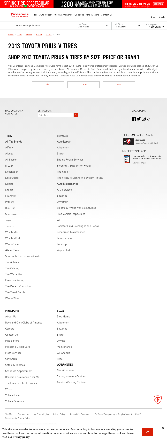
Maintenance (64, 347)
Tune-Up (62, 244)
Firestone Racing (14, 280)
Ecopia (9, 190)
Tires (19, 35)
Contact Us (11, 335)
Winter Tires (12, 298)
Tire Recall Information (18, 286)
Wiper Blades (64, 250)
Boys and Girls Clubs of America (23, 323)
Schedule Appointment (18, 371)
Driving (61, 341)
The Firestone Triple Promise (21, 383)
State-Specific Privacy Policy (17, 418)
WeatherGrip (12, 232)
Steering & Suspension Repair (74, 166)
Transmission (64, 238)
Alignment (63, 147)
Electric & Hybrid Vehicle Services (76, 208)
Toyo (8, 220)
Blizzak (9, 166)
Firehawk (10, 196)
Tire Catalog (12, 268)
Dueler (9, 184)
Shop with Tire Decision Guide (22, 256)
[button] (34, 14)
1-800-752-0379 (156, 27)
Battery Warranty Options (71, 376)
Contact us (11, 114)
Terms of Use (23, 414)
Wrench (9, 389)
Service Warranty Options (71, 382)
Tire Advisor (12, 262)
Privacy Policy (59, 414)
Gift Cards (11, 359)
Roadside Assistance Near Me (22, 377)
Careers (9, 329)
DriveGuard (12, 178)
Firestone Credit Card (17, 347)
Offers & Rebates (15, 365)
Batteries (62, 196)
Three (84, 84)
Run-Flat (10, 208)
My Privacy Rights (41, 414)
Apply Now (140, 140)
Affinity (9, 147)
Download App (139, 163)
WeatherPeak (13, 238)
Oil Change (63, 353)
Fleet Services (13, 353)
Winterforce (12, 244)
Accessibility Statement (80, 414)
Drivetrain (62, 202)
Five (48, 84)
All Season (11, 160)
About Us (10, 316)
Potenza (9, 202)
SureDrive (11, 214)
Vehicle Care (12, 395)
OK (147, 432)
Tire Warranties (13, 274)
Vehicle (29, 35)
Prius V (49, 35)
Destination (11, 172)
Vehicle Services (14, 401)
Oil (58, 220)
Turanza (9, 226)
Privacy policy (21, 437)
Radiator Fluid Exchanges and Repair (78, 226)
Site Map (9, 414)
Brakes (61, 154)
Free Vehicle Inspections (71, 214)
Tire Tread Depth (15, 292)
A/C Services (64, 190)
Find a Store (12, 341)
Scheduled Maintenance (71, 232)
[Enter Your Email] (55, 115)
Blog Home (63, 316)
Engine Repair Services (70, 160)
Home (11, 35)
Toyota (39, 35)
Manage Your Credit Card (147, 143)
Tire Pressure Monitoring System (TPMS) (80, 178)
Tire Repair (63, 172)
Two (119, 84)
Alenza (9, 154)
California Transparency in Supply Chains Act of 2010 (118, 414)
